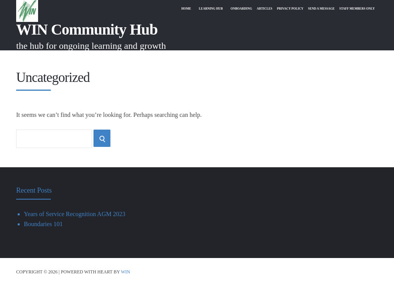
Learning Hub (193, 59)
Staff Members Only (355, 59)
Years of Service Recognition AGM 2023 (74, 231)
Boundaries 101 (43, 241)
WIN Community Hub (87, 29)
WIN (125, 289)
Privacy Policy (281, 59)
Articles (252, 59)
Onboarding (227, 59)
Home (167, 59)
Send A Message (315, 59)
